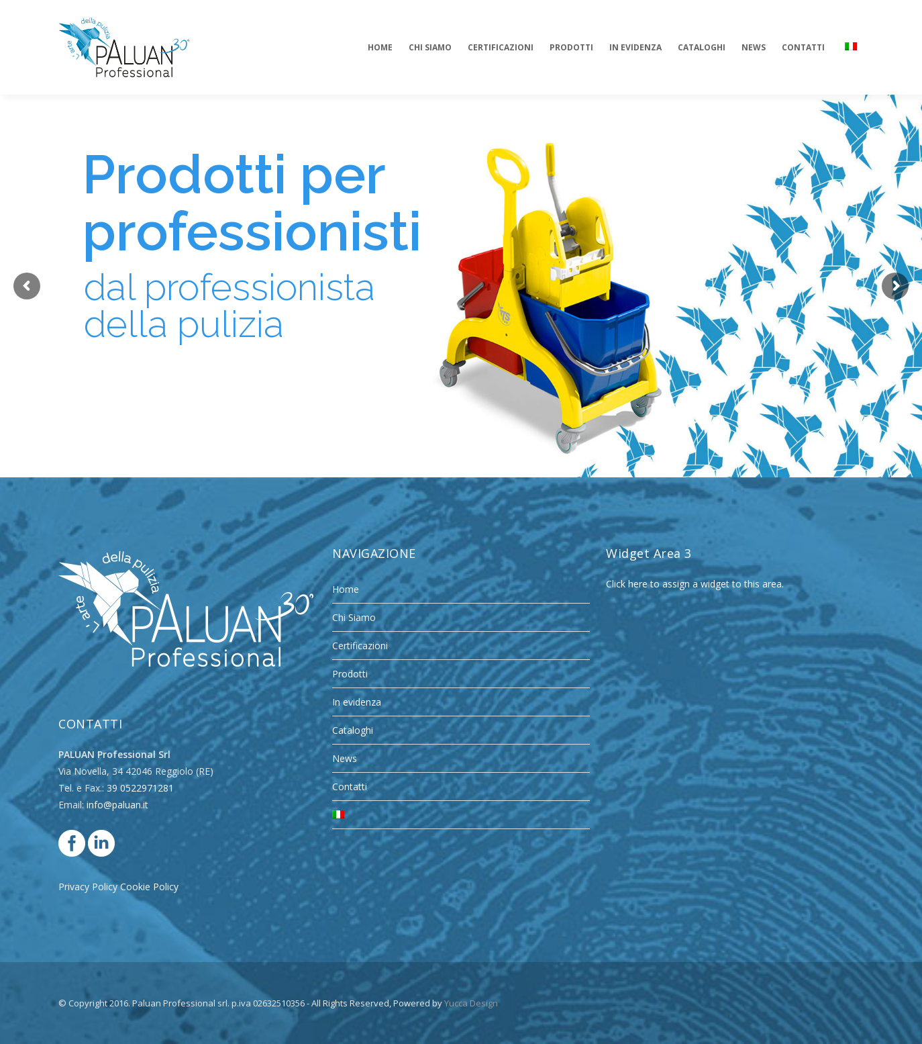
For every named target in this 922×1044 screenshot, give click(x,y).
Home (345, 589)
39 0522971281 (140, 787)
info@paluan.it (117, 804)
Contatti (349, 786)
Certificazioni (360, 645)
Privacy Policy (87, 886)
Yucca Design (471, 1003)
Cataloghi (352, 730)
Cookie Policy (149, 886)
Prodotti (350, 673)
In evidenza (356, 702)
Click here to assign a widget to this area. (695, 583)
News (344, 758)
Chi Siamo (354, 617)
